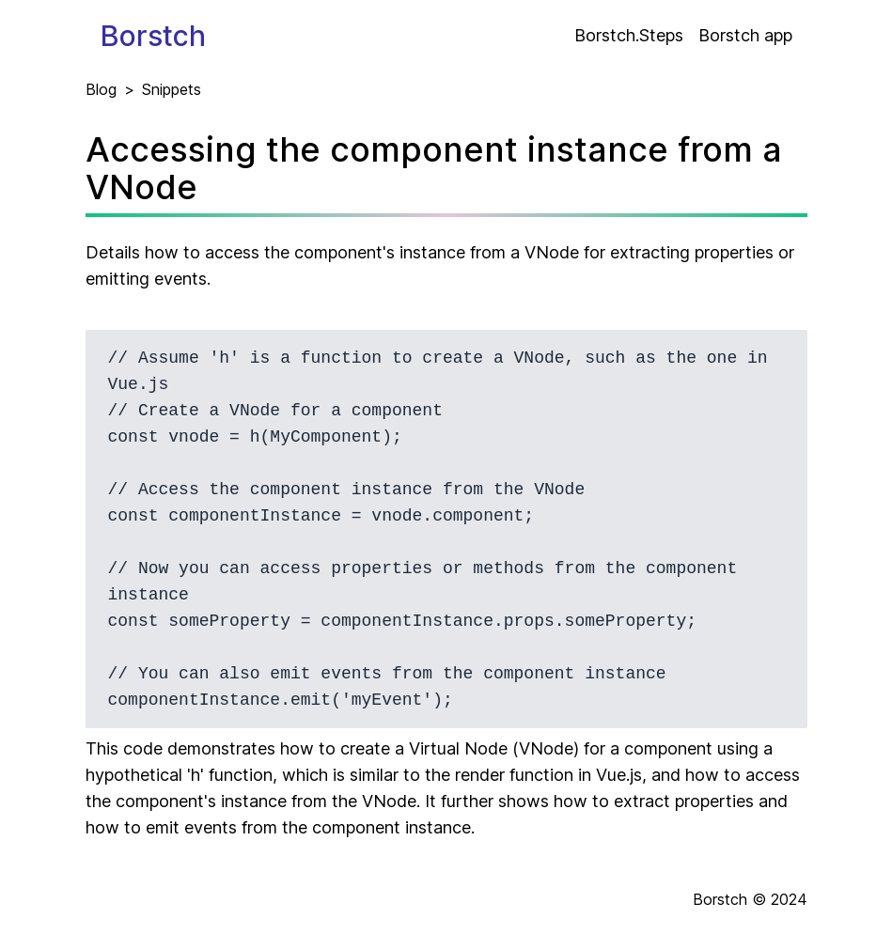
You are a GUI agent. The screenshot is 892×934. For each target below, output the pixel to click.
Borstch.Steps (628, 35)
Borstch (153, 36)
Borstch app (745, 35)
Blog (101, 89)
